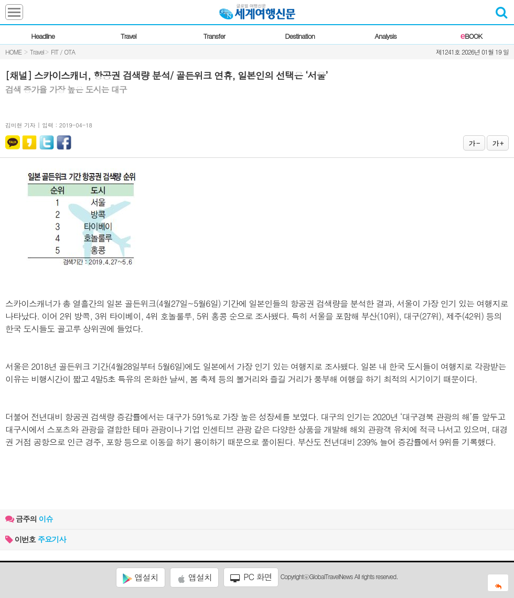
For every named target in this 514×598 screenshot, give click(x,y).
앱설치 (140, 577)
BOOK (471, 36)
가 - (474, 142)
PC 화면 (251, 577)
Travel (128, 36)
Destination (300, 36)
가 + (497, 142)
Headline (43, 36)
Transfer (214, 36)
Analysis (385, 36)
